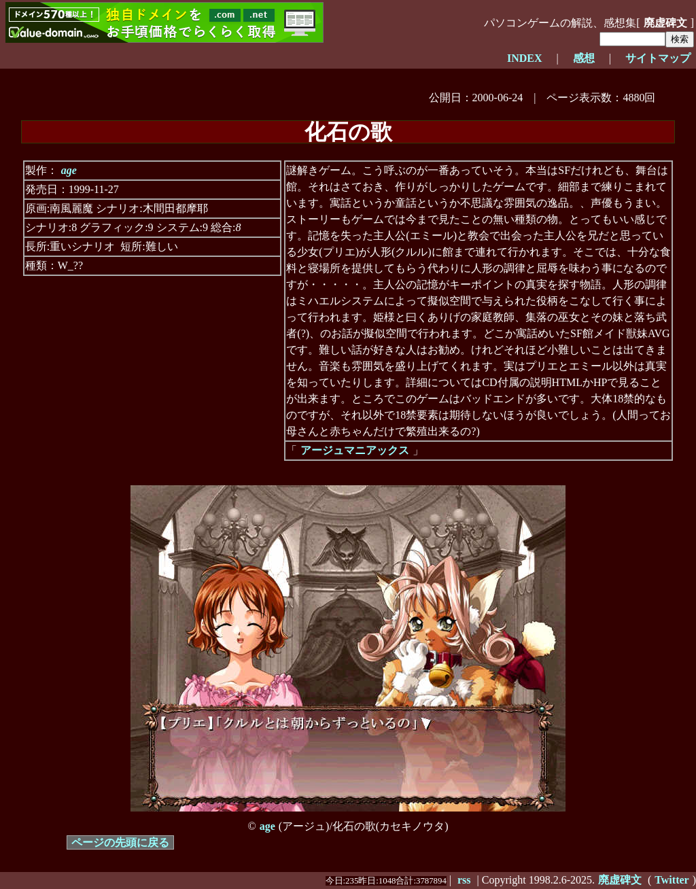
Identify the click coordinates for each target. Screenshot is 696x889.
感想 (584, 58)
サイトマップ (658, 58)
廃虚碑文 (665, 23)
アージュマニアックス (354, 450)
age (69, 170)
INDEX (524, 58)
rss (464, 880)
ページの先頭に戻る (120, 842)
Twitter (672, 880)
